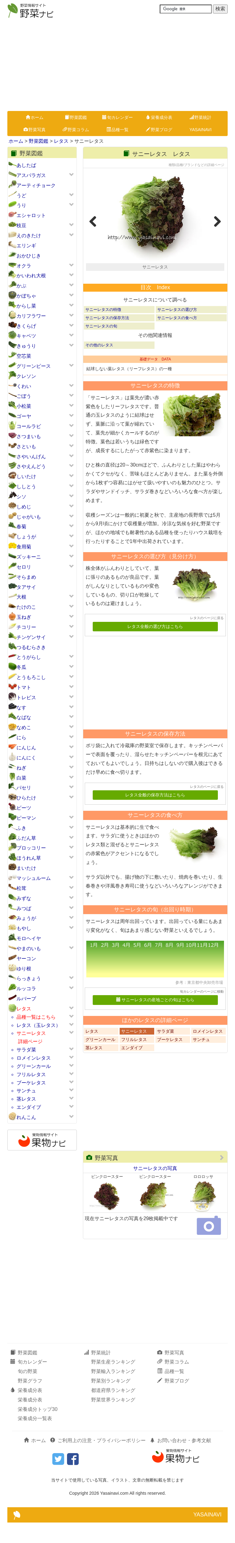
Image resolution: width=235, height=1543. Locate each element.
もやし (24, 928)
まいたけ (26, 868)
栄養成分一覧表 (35, 1438)
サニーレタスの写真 (155, 1188)
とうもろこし (31, 677)
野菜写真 (35, 129)
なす (21, 707)
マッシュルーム (34, 878)
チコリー (26, 627)
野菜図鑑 (76, 117)
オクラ (24, 265)
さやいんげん (31, 456)
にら (21, 737)
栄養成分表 (159, 117)
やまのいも (29, 948)
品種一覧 (117, 129)
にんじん (26, 747)
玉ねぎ (24, 617)
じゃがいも (29, 516)
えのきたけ (29, 235)
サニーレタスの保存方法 (107, 338)
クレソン (26, 376)
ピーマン (26, 818)
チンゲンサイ (31, 637)
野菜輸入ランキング (113, 1391)
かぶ (21, 285)
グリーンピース (34, 366)
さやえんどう (31, 466)
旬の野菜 (27, 1391)
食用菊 (24, 546)
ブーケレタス (31, 1082)
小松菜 (24, 406)
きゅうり (26, 346)
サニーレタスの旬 (101, 346)
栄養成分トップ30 (38, 1429)
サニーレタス (31, 1033)
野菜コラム (76, 129)
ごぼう (24, 396)
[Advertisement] (117, 65)
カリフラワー (31, 316)
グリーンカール (34, 1066)
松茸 (21, 888)
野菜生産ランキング (113, 1382)
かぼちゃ (26, 295)
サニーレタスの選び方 (177, 329)
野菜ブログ (159, 129)
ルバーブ (26, 998)
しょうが (26, 536)
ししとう (26, 486)
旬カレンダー (117, 117)
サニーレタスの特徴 (103, 329)
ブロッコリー (31, 848)
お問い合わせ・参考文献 (180, 1461)
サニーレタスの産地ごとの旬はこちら (155, 1020)
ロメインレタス (34, 1058)
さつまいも (29, 436)
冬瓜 (21, 667)
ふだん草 (26, 838)
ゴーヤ (24, 416)
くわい (24, 386)
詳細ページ (30, 1041)
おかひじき (29, 255)
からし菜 (26, 305)
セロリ (24, 567)
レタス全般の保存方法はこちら (155, 815)
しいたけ (26, 476)
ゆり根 (24, 968)
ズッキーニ (29, 556)
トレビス (26, 697)
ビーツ (24, 807)
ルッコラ (26, 988)
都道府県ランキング (113, 1410)
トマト (24, 687)
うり (21, 205)
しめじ (24, 506)
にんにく (26, 757)
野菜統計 (200, 117)
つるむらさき (31, 647)
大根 (21, 597)
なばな (24, 717)
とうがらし (29, 657)
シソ (21, 496)
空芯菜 (24, 356)
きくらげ (26, 326)
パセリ (24, 787)
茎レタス (26, 1099)
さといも (26, 446)
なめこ (24, 727)
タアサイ (26, 587)
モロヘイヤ (29, 938)
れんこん (26, 1117)
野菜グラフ (30, 1401)
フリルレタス (31, 1074)
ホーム (34, 117)
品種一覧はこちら (36, 1017)
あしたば (26, 165)
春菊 (21, 526)
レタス (61, 141)
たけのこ (26, 607)
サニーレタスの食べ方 (177, 338)
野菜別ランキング (110, 1401)
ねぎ (21, 767)
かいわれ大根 (31, 275)
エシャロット (31, 215)
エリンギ (26, 245)
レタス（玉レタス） (39, 1025)
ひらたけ (26, 797)
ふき (21, 828)
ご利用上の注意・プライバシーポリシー (98, 1461)
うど (21, 195)
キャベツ (26, 335)
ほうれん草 (29, 858)
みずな (24, 898)
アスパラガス (31, 175)
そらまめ (26, 577)
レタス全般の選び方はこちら (155, 646)
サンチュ (26, 1090)
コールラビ (29, 426)
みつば (24, 908)
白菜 (21, 778)
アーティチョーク (36, 185)
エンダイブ (29, 1107)
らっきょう (29, 978)
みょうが (26, 918)
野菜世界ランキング (113, 1420)
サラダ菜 (26, 1049)
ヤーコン (26, 958)
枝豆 (21, 225)
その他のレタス (99, 365)
